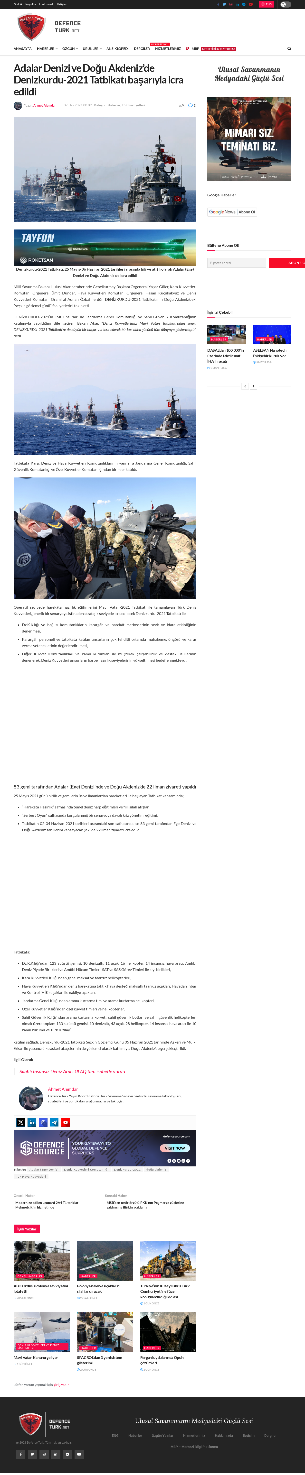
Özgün (68, 48)
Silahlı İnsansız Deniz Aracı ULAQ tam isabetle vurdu (72, 1071)
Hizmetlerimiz (168, 48)
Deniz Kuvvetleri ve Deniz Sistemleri (38, 1348)
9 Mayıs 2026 (217, 366)
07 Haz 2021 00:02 (78, 105)
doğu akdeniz (156, 1169)
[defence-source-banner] (105, 1147)
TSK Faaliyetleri (133, 105)
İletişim (62, 4)
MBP (211, 48)
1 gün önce (149, 1305)
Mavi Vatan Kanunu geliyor (36, 1359)
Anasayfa (23, 48)
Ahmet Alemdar (44, 105)
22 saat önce (87, 1299)
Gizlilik (18, 4)
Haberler (45, 48)
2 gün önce (86, 1371)
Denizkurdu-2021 (127, 1169)
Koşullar (30, 4)
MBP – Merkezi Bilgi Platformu (194, 1449)
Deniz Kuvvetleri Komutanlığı (86, 1169)
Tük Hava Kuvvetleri (31, 1176)
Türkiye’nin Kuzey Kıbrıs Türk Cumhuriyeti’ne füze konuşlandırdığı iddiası (165, 1293)
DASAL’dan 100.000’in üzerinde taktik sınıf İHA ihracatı (225, 354)
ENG (266, 4)
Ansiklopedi (117, 48)
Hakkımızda (46, 4)
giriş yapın (61, 1386)
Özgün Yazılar (162, 1437)
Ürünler (90, 48)
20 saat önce (24, 1299)
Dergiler (142, 48)
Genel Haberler (30, 1278)
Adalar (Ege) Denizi (43, 1169)
